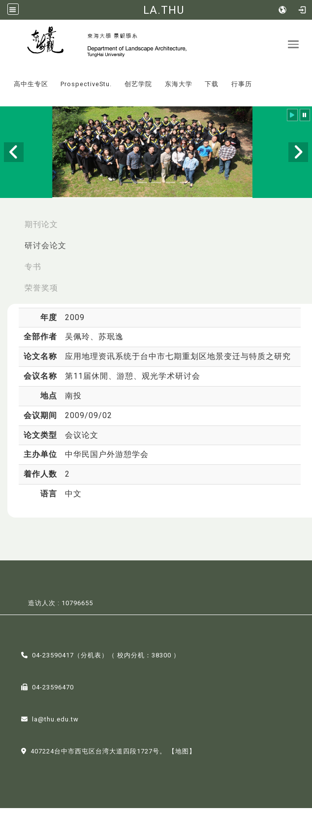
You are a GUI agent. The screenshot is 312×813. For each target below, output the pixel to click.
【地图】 (182, 756)
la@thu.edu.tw (55, 724)
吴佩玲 (77, 341)
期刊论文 (41, 229)
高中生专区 (31, 89)
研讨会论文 (45, 250)
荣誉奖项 (41, 292)
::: (4, 82)
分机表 (91, 660)
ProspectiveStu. (86, 89)
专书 (33, 271)
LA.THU (163, 9)
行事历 (241, 89)
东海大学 (178, 89)
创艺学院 (138, 89)
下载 (211, 89)
